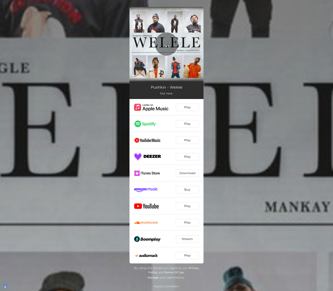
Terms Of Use (174, 272)
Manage (153, 277)
